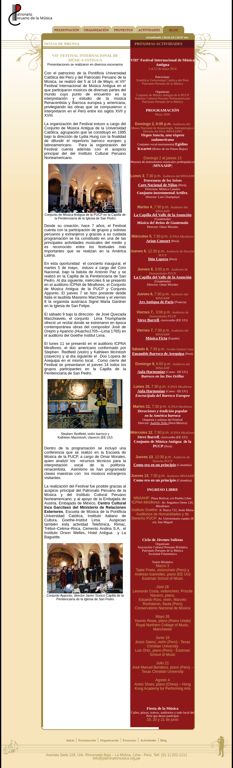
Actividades (148, 740)
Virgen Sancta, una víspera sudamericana (162, 137)
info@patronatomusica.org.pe (117, 758)
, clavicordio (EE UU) (173, 437)
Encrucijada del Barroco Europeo (162, 396)
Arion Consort (158, 241)
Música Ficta (156, 338)
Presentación (87, 740)
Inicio (70, 740)
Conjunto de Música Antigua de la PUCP (162, 443)
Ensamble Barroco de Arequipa (158, 354)
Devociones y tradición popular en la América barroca (163, 413)
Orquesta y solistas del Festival (162, 419)
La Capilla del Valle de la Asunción (162, 215)
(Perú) (167, 446)
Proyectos (129, 740)
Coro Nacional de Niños (158, 185)
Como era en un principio (155, 465)
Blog (163, 740)
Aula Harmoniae (151, 372)
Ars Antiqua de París (156, 302)
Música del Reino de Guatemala (162, 223)
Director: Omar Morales (162, 226)
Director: (152, 423)
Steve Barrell (148, 320)
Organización (109, 740)
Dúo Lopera (158, 259)
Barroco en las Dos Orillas (162, 376)
